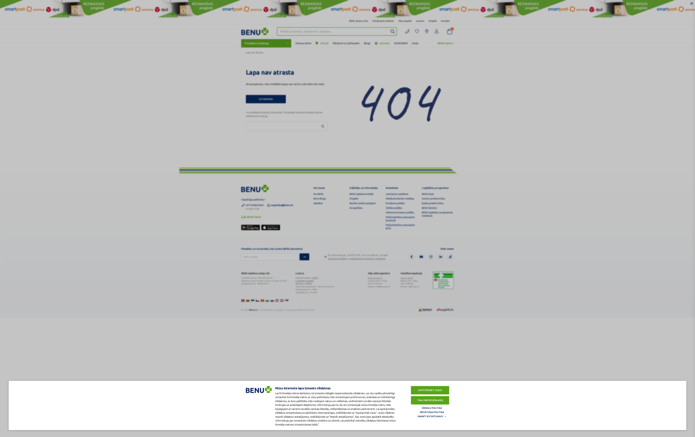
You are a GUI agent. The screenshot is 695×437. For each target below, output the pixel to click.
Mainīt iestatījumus (430, 416)
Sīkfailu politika (432, 408)
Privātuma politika (432, 412)
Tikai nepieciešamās (430, 400)
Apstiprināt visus (430, 390)
